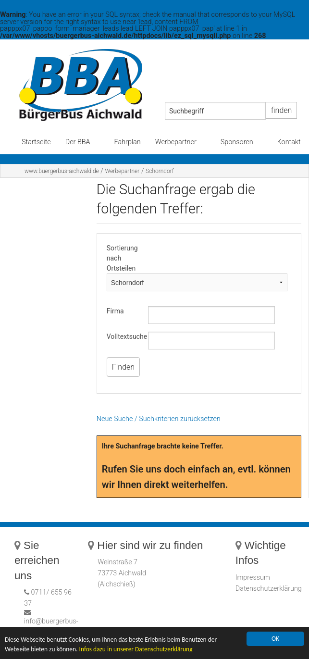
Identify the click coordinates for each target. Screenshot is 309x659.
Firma (115, 311)
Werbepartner (176, 142)
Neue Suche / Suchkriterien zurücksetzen (159, 419)
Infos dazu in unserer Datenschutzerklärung (137, 650)
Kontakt (289, 142)
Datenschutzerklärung (268, 588)
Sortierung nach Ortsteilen (122, 258)
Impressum (252, 577)
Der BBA (77, 142)
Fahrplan (127, 142)
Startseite (36, 142)
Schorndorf (160, 171)
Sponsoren (237, 142)
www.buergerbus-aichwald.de (62, 171)
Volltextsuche (127, 336)
